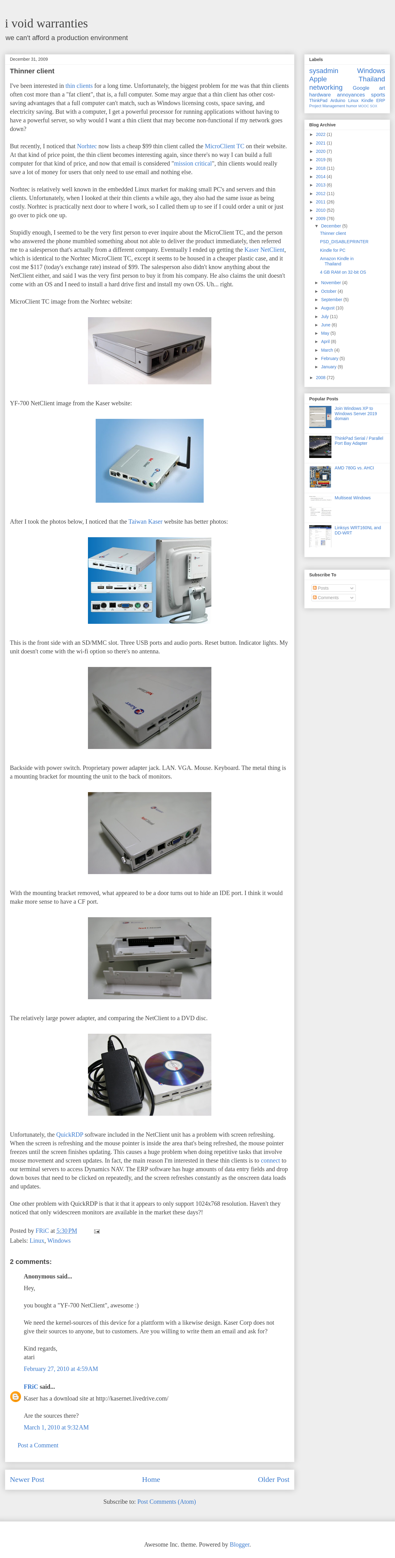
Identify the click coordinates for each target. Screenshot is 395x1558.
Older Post (273, 1479)
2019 (321, 159)
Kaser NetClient (264, 249)
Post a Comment (38, 1445)
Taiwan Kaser (145, 521)
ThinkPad (318, 100)
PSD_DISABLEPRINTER (344, 241)
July (325, 316)
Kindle (367, 100)
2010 (321, 210)
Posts (321, 588)
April (326, 341)
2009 (321, 218)
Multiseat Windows (353, 497)
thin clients (79, 85)
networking (326, 87)
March (327, 350)
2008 (321, 377)
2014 (321, 176)
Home (151, 1479)
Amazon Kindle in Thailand (337, 261)
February (330, 358)
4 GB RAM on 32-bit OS (343, 272)
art (382, 88)
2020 (321, 151)
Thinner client (333, 233)
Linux (37, 1240)
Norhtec (87, 146)
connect (270, 1160)
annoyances (351, 95)
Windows (59, 1240)
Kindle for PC (332, 250)
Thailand (372, 79)
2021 (321, 143)
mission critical (193, 163)
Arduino (338, 100)
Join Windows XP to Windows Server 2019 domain (356, 413)
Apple (318, 79)
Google (361, 88)
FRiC (31, 1386)
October (329, 291)
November (331, 282)
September (332, 299)
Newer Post (27, 1479)
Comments (326, 597)
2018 (321, 168)
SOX (373, 106)
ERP (380, 100)
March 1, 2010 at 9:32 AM (56, 1427)
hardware (320, 95)
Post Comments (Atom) (166, 1501)
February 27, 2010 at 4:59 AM (61, 1368)
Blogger (239, 1544)
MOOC (363, 106)
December (331, 225)
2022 (321, 134)
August (328, 307)
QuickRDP (69, 1134)
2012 (321, 193)
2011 (321, 201)
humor (351, 106)
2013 (321, 184)
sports (378, 95)
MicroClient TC (224, 146)
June (326, 324)
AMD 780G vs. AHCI (354, 467)
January (329, 366)
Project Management (327, 106)
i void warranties (46, 23)
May (325, 333)
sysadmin (324, 71)
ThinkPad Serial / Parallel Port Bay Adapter (359, 441)
